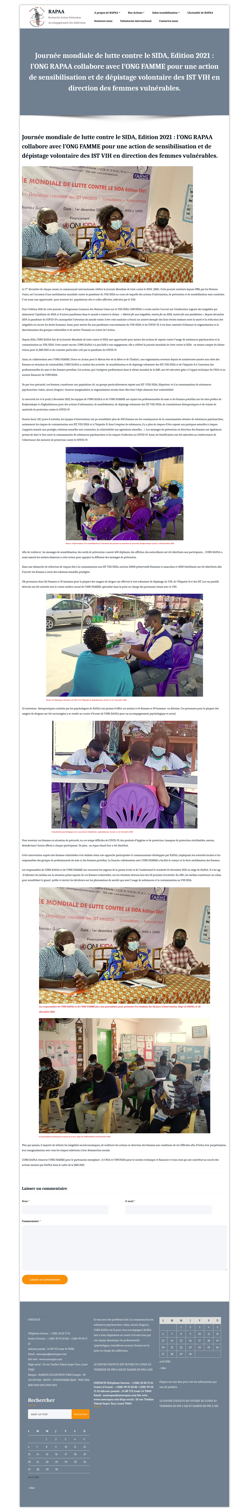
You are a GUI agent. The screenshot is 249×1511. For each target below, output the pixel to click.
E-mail (130, 1200)
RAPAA (55, 11)
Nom (26, 1200)
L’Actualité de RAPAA (199, 12)
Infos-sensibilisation (164, 12)
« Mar (31, 1486)
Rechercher (41, 1399)
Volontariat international (134, 20)
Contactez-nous (167, 20)
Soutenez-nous (102, 20)
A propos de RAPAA (106, 12)
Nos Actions (135, 12)
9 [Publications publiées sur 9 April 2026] (56, 1445)
